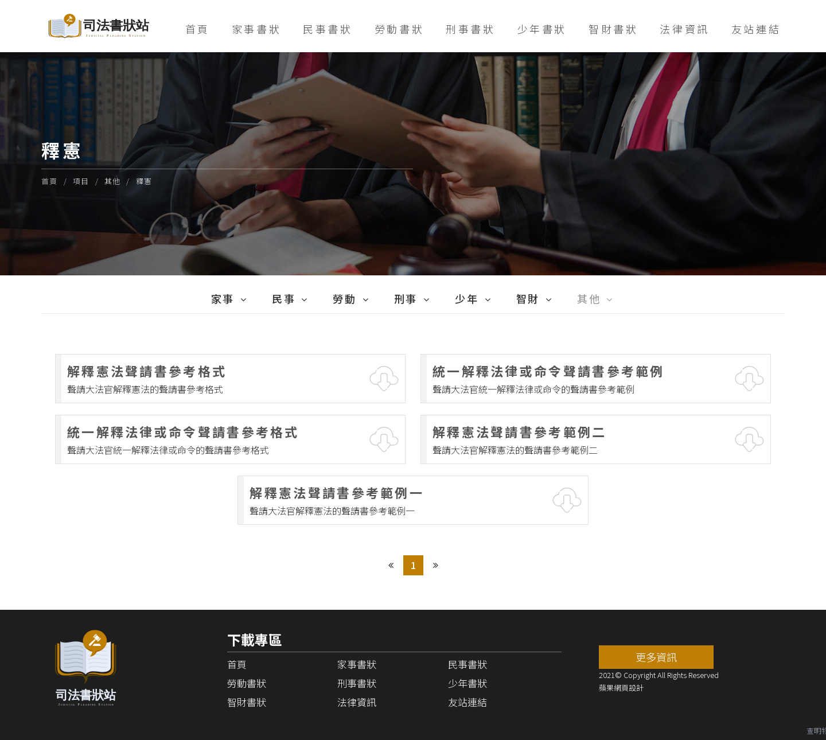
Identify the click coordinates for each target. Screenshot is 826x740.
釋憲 (144, 181)
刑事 (406, 298)
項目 (81, 181)
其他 (112, 181)
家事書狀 (256, 28)
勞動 (344, 298)
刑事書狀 (470, 28)
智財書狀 (613, 28)
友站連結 (756, 28)
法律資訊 (684, 28)
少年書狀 (542, 28)
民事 (283, 298)
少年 (466, 298)
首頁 (197, 28)
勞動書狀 (399, 28)
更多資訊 (656, 656)
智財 (528, 298)
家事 (223, 298)
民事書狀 (327, 28)
